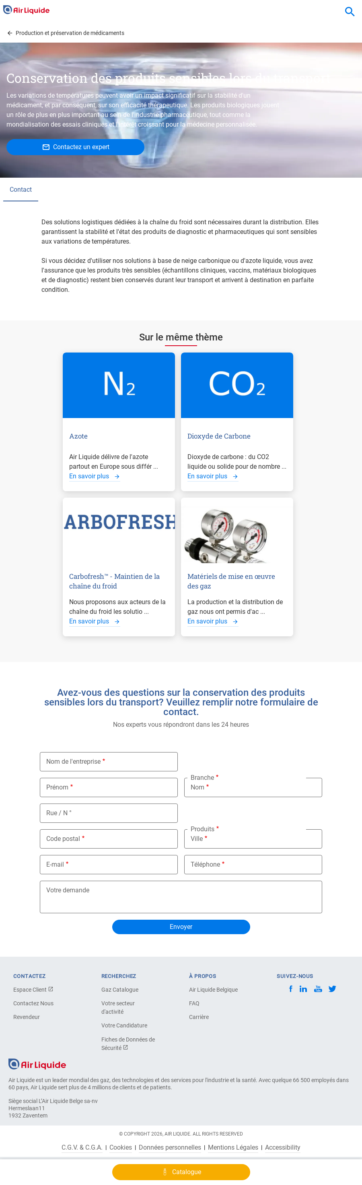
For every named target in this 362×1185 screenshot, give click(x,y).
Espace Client (33, 989)
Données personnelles (170, 1147)
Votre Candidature (124, 1025)
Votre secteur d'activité (118, 1007)
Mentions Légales (233, 1147)
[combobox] (350, 12)
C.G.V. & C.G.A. (82, 1147)
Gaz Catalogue (119, 989)
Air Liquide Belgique (213, 989)
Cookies (120, 1147)
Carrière (199, 1017)
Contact (21, 189)
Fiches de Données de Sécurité (128, 1043)
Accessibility (282, 1147)
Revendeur (26, 1017)
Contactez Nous (33, 1003)
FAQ (194, 1003)
